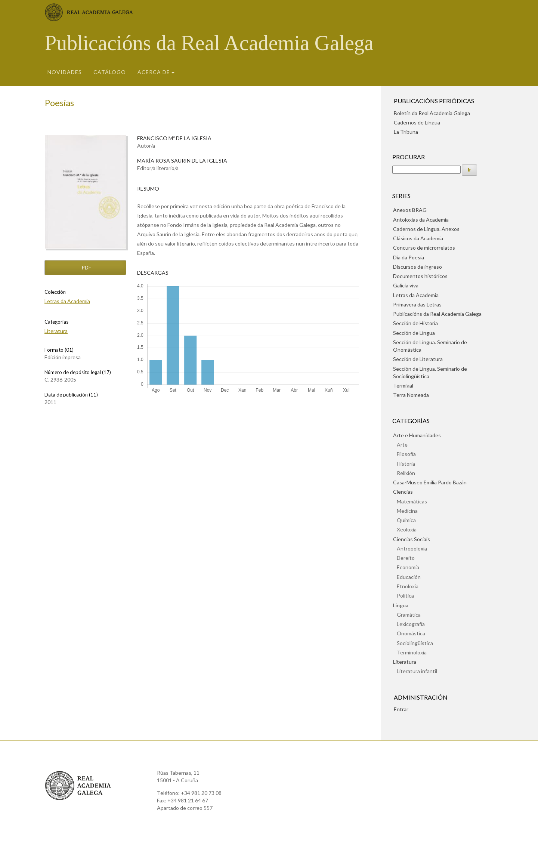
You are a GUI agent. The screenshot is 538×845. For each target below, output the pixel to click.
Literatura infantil (417, 671)
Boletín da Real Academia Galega (432, 113)
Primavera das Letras (417, 304)
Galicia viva (405, 285)
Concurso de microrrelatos (424, 247)
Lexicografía (411, 624)
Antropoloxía (412, 548)
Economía (408, 567)
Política (405, 595)
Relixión (406, 473)
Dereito (406, 558)
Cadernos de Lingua (417, 122)
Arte (402, 444)
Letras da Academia (67, 301)
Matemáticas (412, 501)
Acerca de (153, 72)
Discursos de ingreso (417, 266)
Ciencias (403, 491)
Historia (406, 463)
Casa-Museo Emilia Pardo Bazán (430, 482)
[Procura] (426, 170)
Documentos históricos (420, 276)
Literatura (56, 331)
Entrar (401, 709)
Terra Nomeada (411, 395)
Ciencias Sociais (411, 539)
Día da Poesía (408, 257)
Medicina (407, 511)
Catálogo (109, 72)
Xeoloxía (407, 529)
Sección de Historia (415, 323)
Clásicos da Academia (418, 238)
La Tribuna (406, 132)
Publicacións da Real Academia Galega (209, 43)
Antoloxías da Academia (421, 219)
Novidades (64, 72)
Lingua (400, 605)
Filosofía (406, 454)
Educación (409, 577)
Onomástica (411, 633)
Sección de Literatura (418, 359)
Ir (469, 170)
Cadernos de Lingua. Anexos (426, 229)
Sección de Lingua (414, 333)
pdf (86, 268)
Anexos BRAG (410, 210)
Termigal (403, 385)
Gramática (409, 614)
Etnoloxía (407, 586)
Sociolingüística (415, 643)
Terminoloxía (412, 652)
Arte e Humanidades (417, 435)
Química (406, 520)
